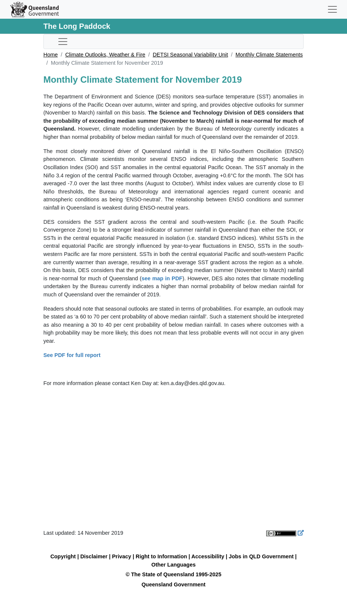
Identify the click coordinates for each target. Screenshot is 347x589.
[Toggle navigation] (332, 9)
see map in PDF (162, 278)
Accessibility (207, 556)
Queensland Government (173, 585)
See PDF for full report (72, 355)
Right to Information (161, 556)
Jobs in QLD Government (262, 556)
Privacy (121, 556)
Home (50, 55)
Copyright (63, 556)
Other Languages (173, 565)
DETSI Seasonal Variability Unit (190, 55)
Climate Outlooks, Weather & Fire (105, 55)
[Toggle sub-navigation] (63, 41)
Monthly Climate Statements (269, 55)
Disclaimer (94, 556)
